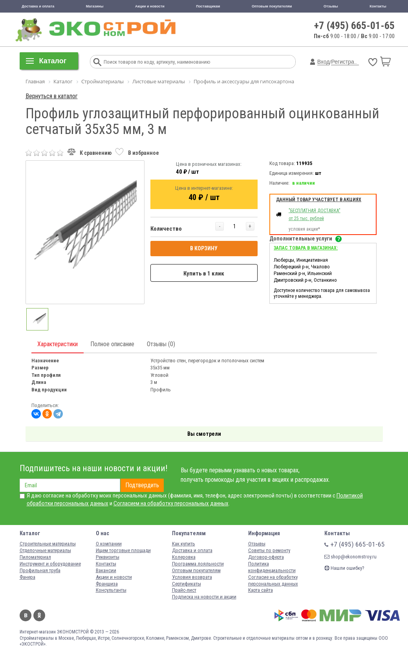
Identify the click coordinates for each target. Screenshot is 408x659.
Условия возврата (192, 577)
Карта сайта (260, 590)
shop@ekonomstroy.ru (350, 557)
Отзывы (331, 6)
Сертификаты (186, 584)
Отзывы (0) (161, 344)
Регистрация (347, 62)
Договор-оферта (266, 557)
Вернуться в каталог (52, 96)
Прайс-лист (184, 590)
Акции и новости (150, 6)
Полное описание (112, 344)
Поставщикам (208, 6)
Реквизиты (107, 557)
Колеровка (184, 557)
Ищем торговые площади (123, 550)
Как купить (183, 544)
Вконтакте (25, 615)
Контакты (378, 6)
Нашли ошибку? (344, 568)
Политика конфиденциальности (272, 567)
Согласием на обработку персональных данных (171, 503)
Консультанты (111, 590)
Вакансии (106, 570)
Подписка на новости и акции (204, 597)
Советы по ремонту (269, 550)
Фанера (27, 577)
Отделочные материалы (45, 550)
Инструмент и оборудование (50, 564)
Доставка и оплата (38, 6)
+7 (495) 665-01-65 (354, 25)
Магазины (95, 6)
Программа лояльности (198, 564)
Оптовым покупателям (272, 6)
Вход (323, 62)
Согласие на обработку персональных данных (273, 580)
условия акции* (304, 229)
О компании (109, 544)
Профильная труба (40, 570)
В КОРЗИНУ (204, 248)
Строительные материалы (48, 544)
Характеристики (57, 344)
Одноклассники (39, 615)
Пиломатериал (35, 557)
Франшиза (107, 584)
